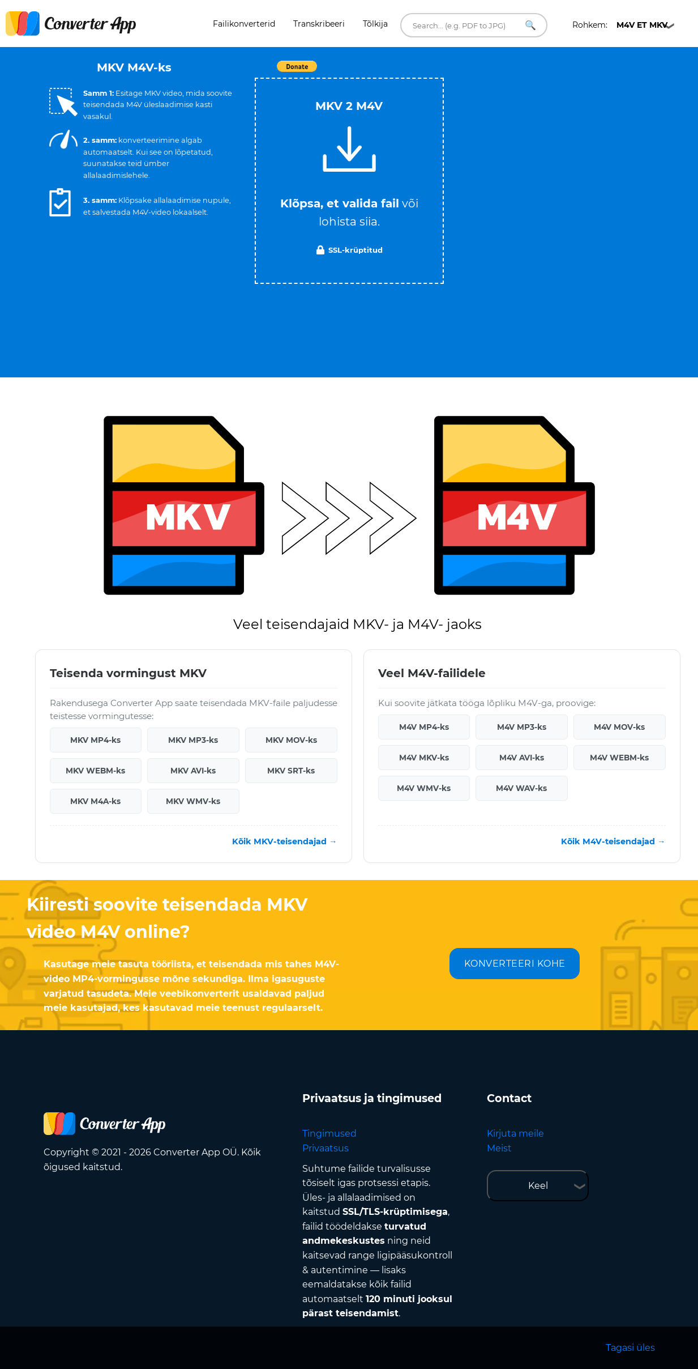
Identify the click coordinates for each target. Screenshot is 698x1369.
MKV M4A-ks (95, 801)
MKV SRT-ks (291, 770)
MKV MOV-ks (291, 740)
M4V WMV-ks (424, 788)
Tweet (414, 72)
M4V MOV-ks (619, 727)
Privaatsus (325, 1148)
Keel (538, 1185)
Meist (499, 1148)
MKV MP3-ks (193, 740)
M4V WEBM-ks (619, 757)
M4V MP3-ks (521, 727)
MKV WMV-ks (193, 801)
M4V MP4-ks (424, 727)
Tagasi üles (630, 1347)
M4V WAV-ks (521, 788)
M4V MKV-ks (424, 757)
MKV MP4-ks (95, 740)
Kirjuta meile (515, 1133)
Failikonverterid (244, 24)
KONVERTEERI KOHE (515, 963)
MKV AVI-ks (193, 770)
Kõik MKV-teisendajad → (284, 841)
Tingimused (329, 1133)
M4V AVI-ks (521, 757)
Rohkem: (619, 25)
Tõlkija (375, 24)
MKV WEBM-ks (95, 770)
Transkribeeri (319, 24)
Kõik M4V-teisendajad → (613, 841)
